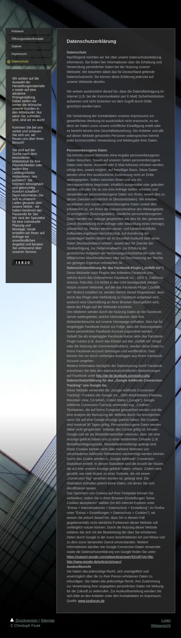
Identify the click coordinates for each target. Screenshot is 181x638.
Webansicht (161, 626)
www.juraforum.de (91, 601)
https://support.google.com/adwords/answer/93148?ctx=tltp (110, 557)
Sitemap (48, 620)
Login (166, 620)
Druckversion (24, 620)
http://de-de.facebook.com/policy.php (123, 376)
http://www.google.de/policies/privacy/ (94, 562)
